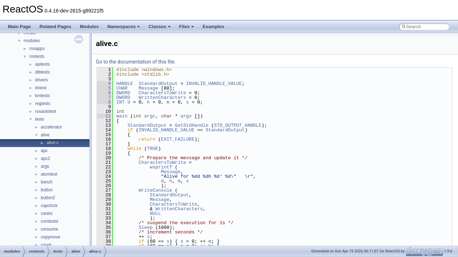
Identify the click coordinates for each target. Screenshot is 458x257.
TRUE (152, 148)
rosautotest (45, 111)
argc (149, 116)
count (46, 244)
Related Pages (55, 26)
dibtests (42, 72)
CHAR (121, 88)
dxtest (41, 87)
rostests (36, 56)
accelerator (51, 127)
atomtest (49, 174)
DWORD (123, 93)
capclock (49, 205)
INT (120, 102)
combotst (49, 221)
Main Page (19, 26)
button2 (48, 197)
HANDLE (124, 83)
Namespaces (123, 26)
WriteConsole (155, 190)
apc (44, 150)
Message (148, 88)
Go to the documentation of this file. (136, 62)
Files (186, 26)
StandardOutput (157, 83)
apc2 (45, 158)
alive (45, 134)
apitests (42, 64)
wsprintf (161, 167)
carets (47, 213)
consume (49, 229)
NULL (155, 213)
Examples (213, 26)
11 (104, 116)
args (45, 166)
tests (39, 119)
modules (32, 40)
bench (47, 182)
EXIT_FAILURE (178, 139)
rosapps (37, 48)
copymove (50, 237)
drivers (41, 79)
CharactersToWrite (162, 93)
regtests (42, 103)
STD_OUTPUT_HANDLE (238, 125)
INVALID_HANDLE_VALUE (214, 83)
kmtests (42, 95)
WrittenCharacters (162, 97)
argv (185, 116)
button (47, 189)
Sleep (145, 227)
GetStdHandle (192, 125)
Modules (89, 26)
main (121, 116)
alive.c (53, 142)
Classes (159, 26)
